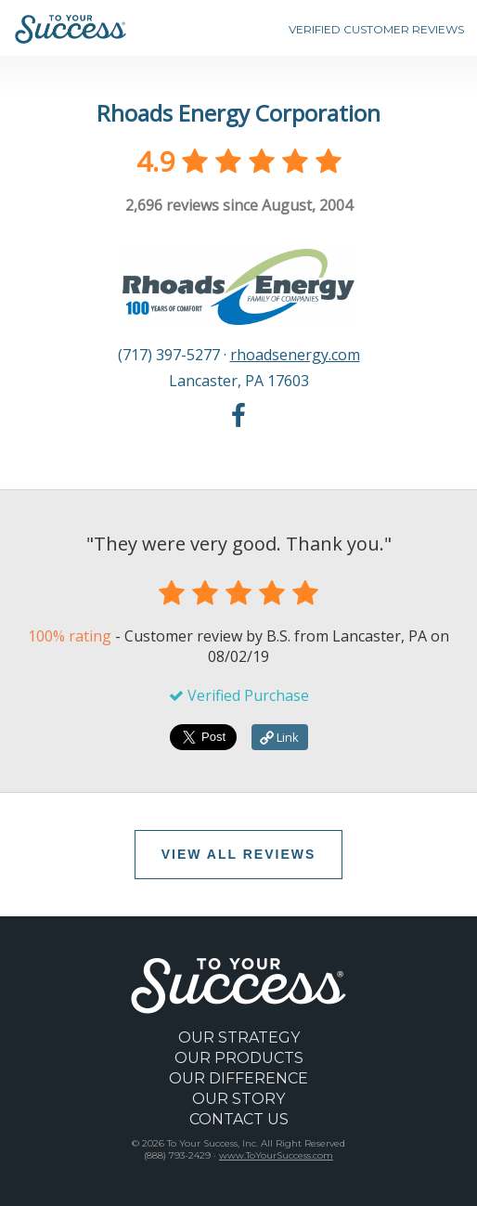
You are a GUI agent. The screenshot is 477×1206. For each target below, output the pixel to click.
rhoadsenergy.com (295, 354)
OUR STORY (238, 1099)
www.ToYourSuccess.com (276, 1155)
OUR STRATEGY (239, 1037)
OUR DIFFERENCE (238, 1078)
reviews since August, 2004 (239, 205)
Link (279, 737)
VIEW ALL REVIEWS (238, 854)
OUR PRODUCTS (238, 1058)
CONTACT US (239, 1119)
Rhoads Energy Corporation (238, 112)
